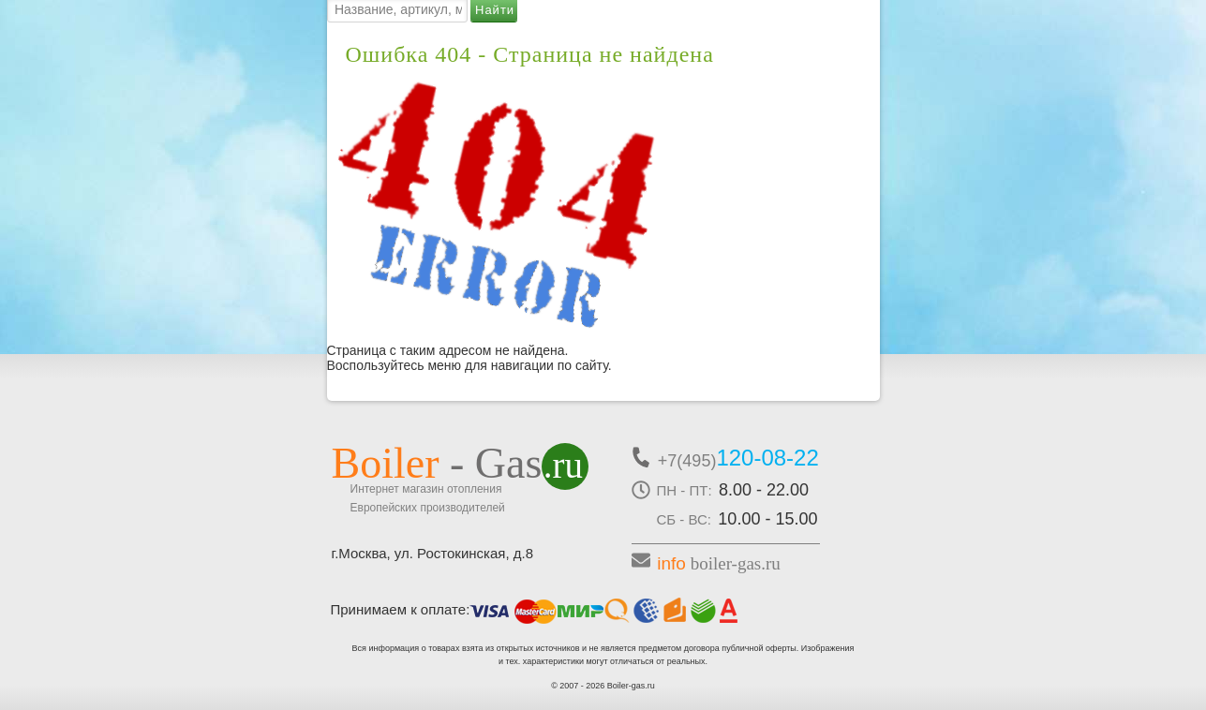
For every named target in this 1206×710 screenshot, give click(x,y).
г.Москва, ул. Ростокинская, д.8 (433, 553)
